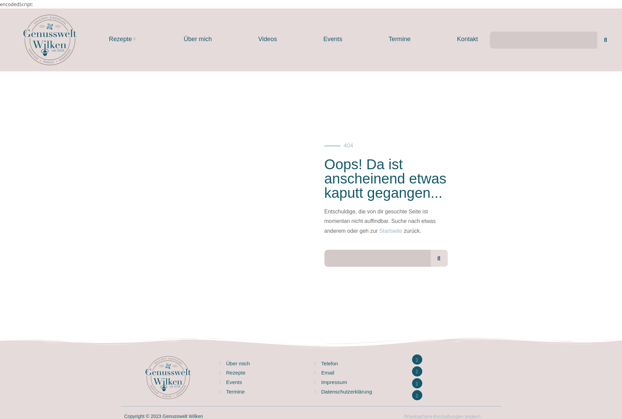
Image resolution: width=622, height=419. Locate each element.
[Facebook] (417, 359)
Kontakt (467, 39)
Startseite (390, 231)
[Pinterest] (417, 395)
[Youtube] (417, 383)
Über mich (198, 39)
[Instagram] (417, 371)
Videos (267, 39)
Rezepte (122, 39)
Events (332, 39)
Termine (400, 39)
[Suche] (605, 40)
